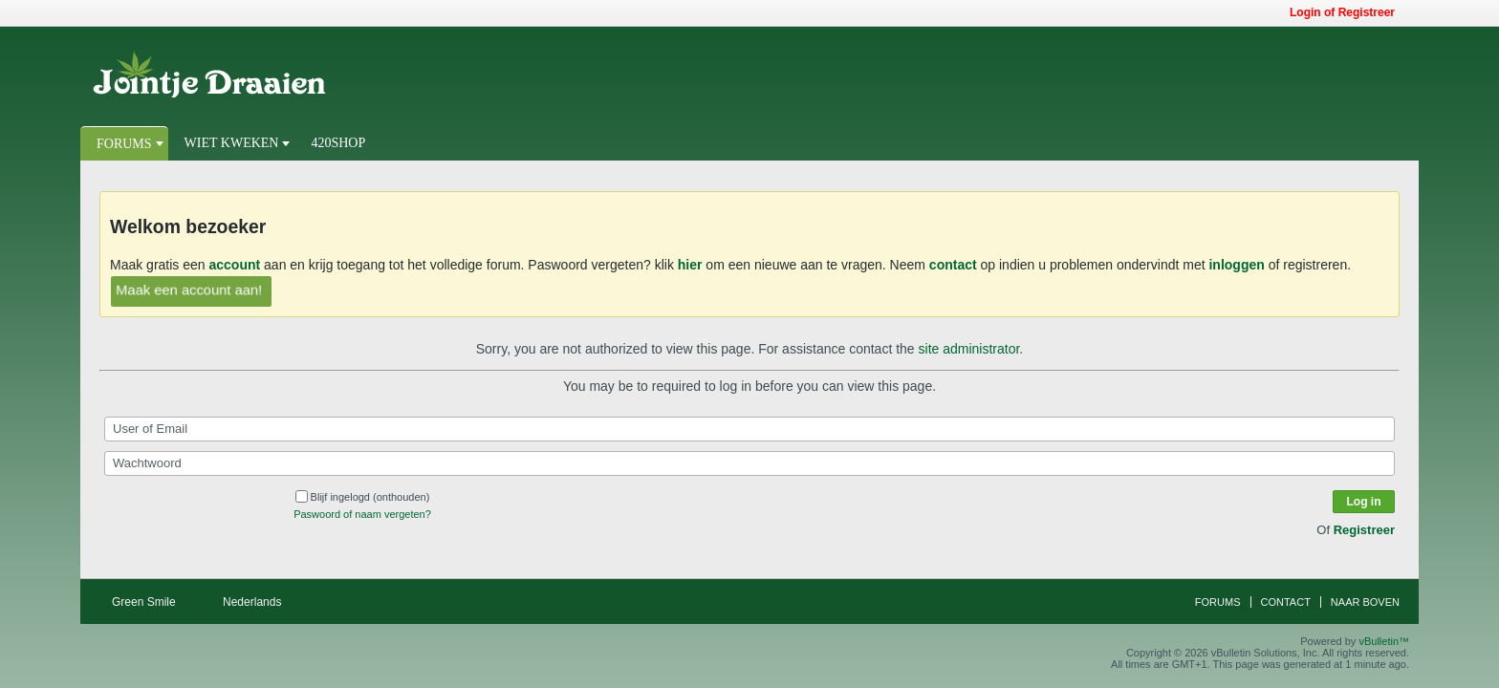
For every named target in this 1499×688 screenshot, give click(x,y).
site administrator (969, 348)
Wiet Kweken (232, 143)
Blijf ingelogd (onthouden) (362, 497)
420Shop (338, 143)
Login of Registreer (1348, 12)
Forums (124, 144)
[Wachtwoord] (749, 463)
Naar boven (1365, 602)
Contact (1286, 602)
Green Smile (150, 602)
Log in (1364, 501)
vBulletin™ (1383, 641)
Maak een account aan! (189, 289)
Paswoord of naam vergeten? (362, 514)
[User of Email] (749, 429)
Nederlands (258, 602)
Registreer (1364, 530)
